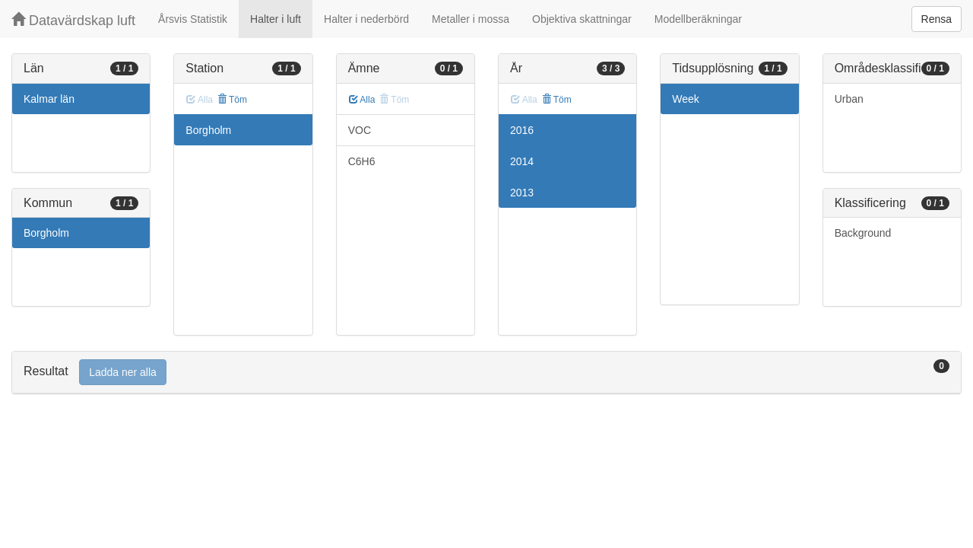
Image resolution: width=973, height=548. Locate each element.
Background (863, 233)
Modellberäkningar (698, 19)
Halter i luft (275, 19)
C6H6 (362, 161)
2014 (522, 161)
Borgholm (46, 233)
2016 (522, 130)
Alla (362, 99)
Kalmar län (49, 99)
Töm (232, 99)
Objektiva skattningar (582, 19)
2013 (522, 192)
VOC (359, 130)
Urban (849, 99)
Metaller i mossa (470, 19)
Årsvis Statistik (192, 19)
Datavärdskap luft (73, 20)
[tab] (486, 372)
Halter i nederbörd (366, 19)
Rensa (936, 19)
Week (685, 99)
